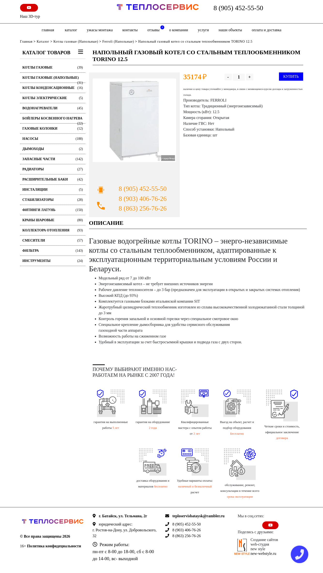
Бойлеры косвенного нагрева (53, 120)
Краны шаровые (53, 220)
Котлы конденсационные (53, 87)
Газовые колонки (53, 128)
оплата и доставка (266, 30)
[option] (134, 120)
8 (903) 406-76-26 (143, 198)
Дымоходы (53, 148)
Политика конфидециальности (54, 546)
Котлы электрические (53, 98)
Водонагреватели (53, 108)
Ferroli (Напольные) (118, 41)
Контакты (130, 30)
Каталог (71, 30)
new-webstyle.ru (263, 553)
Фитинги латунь (53, 209)
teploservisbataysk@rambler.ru (199, 516)
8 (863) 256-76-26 (143, 208)
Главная (48, 30)
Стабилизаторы (53, 199)
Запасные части (53, 159)
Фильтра (53, 250)
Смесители (53, 240)
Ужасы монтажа (100, 30)
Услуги (203, 30)
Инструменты (53, 260)
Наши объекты (230, 30)
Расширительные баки (53, 179)
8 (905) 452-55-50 (238, 8)
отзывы (155, 28)
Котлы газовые (53, 67)
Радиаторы (53, 169)
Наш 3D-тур (30, 16)
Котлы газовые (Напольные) (75, 41)
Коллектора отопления (53, 230)
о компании (178, 30)
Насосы (53, 138)
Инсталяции (53, 189)
